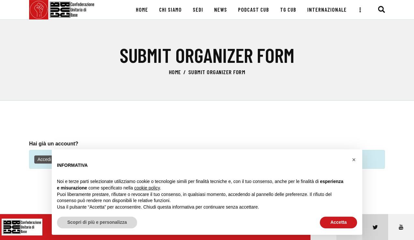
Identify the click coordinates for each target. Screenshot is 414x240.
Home (175, 71)
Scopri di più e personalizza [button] (97, 222)
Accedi (44, 159)
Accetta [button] (338, 222)
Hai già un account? (53, 143)
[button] (354, 159)
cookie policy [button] (147, 187)
